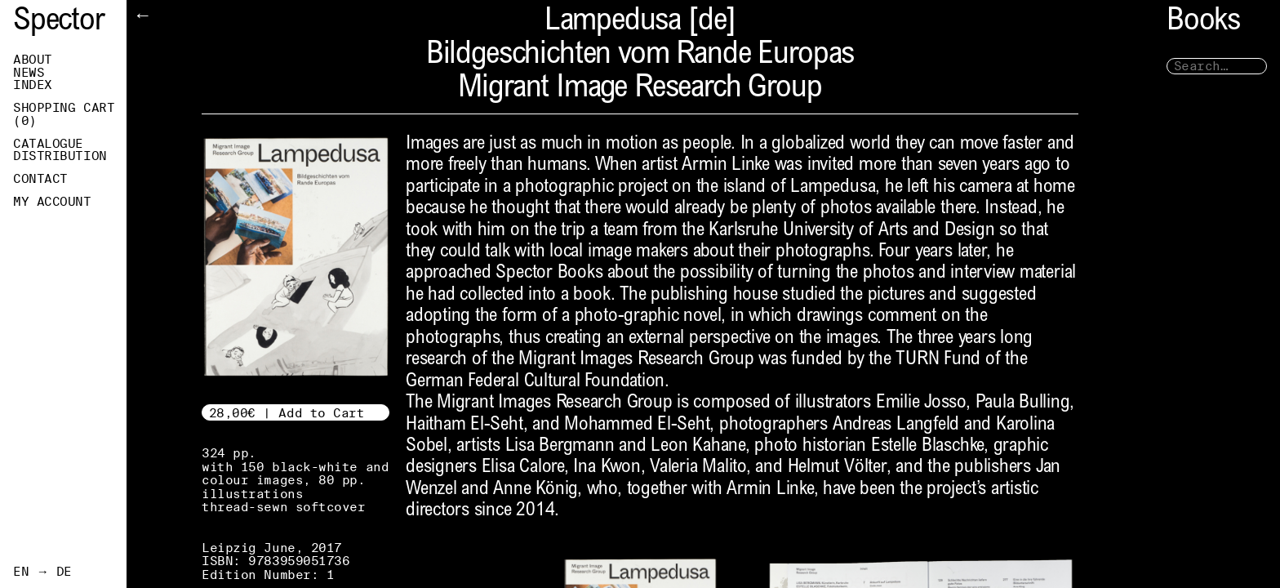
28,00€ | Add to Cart (287, 413)
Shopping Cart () (63, 114)
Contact (40, 178)
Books (1203, 22)
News (28, 72)
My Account (52, 201)
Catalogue (48, 143)
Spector (58, 22)
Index (32, 84)
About (32, 59)
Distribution (60, 156)
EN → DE (42, 571)
